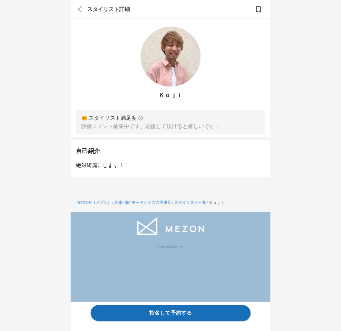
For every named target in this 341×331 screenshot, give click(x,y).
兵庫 (118, 202)
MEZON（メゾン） (94, 202)
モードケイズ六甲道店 (151, 202)
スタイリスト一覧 (190, 202)
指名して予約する (170, 313)
